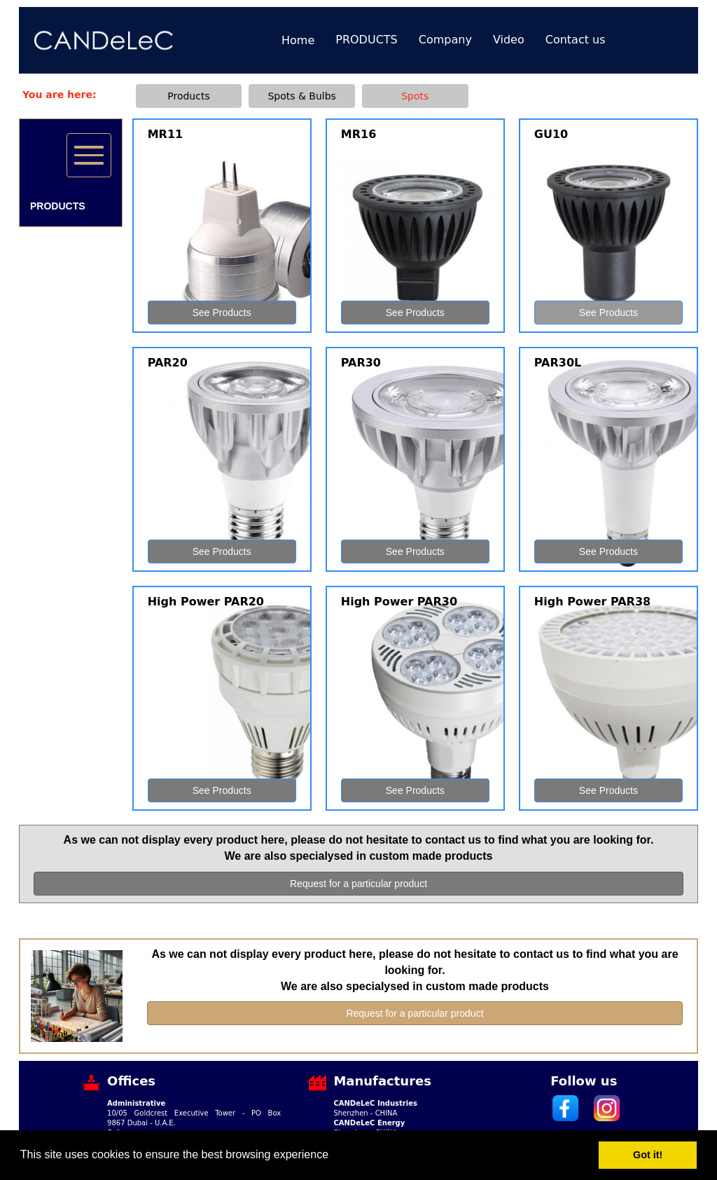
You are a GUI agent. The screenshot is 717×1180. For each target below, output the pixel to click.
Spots (415, 96)
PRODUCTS (366, 39)
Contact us (575, 39)
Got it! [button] (647, 1154)
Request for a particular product (358, 883)
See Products (222, 312)
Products (188, 96)
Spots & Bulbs (301, 96)
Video (508, 39)
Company (445, 39)
